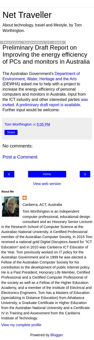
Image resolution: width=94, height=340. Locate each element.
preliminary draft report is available (50, 105)
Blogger (56, 335)
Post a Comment (20, 157)
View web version (47, 184)
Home (47, 174)
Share (11, 132)
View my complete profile (21, 325)
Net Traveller (27, 15)
